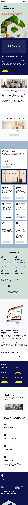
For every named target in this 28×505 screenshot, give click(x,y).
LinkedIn (24, 1)
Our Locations (3, 487)
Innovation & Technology (14, 135)
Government (20, 13)
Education (14, 13)
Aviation (12, 14)
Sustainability (4, 382)
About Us (5, 71)
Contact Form (3, 486)
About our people (9, 401)
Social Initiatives (3, 481)
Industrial (17, 14)
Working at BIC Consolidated (19, 486)
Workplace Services (7, 166)
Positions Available (17, 487)
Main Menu (26, 1)
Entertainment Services (20, 217)
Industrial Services (20, 242)
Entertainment (6, 14)
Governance (2, 482)
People (3, 372)
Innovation (18, 373)
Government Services (7, 217)
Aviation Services (6, 242)
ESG (1, 480)
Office (4, 13)
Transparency (18, 382)
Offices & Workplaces (18, 480)
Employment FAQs (17, 488)
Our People (2, 479)
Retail (9, 13)
